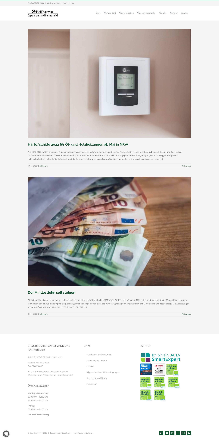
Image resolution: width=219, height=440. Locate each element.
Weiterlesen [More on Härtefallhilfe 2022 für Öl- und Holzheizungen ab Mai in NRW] (186, 166)
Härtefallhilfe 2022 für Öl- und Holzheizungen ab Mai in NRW (78, 144)
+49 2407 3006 (42, 362)
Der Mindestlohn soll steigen (51, 292)
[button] (6, 434)
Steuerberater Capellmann (60, 433)
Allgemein (43, 166)
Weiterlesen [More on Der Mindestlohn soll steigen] (186, 314)
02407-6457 (37, 366)
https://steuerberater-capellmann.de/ (55, 375)
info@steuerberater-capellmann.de (60, 3)
